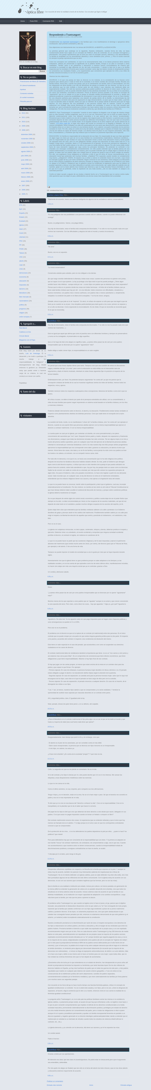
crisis (21, 269)
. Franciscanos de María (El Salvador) (32, 81)
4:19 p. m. (50, 355)
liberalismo (23, 293)
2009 (24, 126)
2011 (24, 117)
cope (21, 265)
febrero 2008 (26, 177)
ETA (20, 205)
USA (21, 257)
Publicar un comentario (55, 1081)
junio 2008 (25, 160)
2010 (24, 122)
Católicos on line (25, 332)
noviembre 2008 (27, 139)
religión (21, 313)
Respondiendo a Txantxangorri (64, 34)
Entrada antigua (126, 1085)
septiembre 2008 (27, 147)
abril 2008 (25, 168)
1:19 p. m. (50, 204)
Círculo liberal (24, 336)
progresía (22, 309)
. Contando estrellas (26, 93)
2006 (24, 190)
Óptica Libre (35, 12)
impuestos (22, 285)
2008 (24, 130)
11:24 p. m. (51, 858)
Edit (60, 21)
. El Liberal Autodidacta (27, 85)
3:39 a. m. (50, 1043)
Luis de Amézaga (33, 353)
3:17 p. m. (50, 257)
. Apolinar (22, 89)
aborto (21, 261)
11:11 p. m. (51, 758)
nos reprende (64, 42)
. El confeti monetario (26, 97)
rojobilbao (52, 321)
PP (20, 245)
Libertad (22, 237)
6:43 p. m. (50, 608)
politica (21, 305)
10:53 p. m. (51, 726)
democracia (23, 273)
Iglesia (21, 225)
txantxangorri (74, 42)
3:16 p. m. (50, 236)
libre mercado (24, 297)
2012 (24, 113)
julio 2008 (24, 156)
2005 (24, 194)
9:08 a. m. (50, 1075)
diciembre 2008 (26, 134)
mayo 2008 (25, 164)
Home (22, 21)
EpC (20, 209)
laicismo (22, 289)
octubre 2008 (26, 143)
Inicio (91, 1085)
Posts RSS (34, 21)
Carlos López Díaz (55, 195)
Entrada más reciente (54, 1085)
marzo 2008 (25, 173)
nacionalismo (23, 301)
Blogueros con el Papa (27, 340)
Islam (21, 229)
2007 (24, 185)
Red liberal (23, 328)
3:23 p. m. (50, 314)
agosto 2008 (25, 151)
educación (22, 281)
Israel (21, 233)
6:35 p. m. (50, 576)
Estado (21, 217)
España (22, 213)
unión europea (24, 317)
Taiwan (21, 253)
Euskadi (22, 221)
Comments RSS (48, 21)
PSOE (21, 249)
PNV (21, 241)
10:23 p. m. (51, 708)
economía (22, 277)
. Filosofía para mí (25, 101)
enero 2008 (25, 181)
